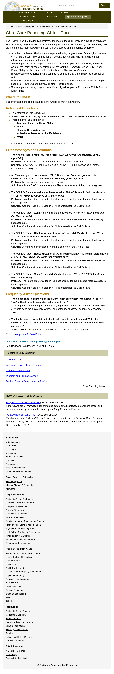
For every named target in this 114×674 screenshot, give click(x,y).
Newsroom (11, 464)
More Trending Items (94, 386)
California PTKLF (15, 359)
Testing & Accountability (58, 13)
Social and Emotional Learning (20, 539)
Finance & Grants (28, 17)
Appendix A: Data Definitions (31, 334)
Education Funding (15, 517)
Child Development (15, 568)
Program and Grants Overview (22, 376)
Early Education (46, 26)
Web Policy (11, 654)
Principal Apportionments (17, 579)
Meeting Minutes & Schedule (19, 485)
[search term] (78, 5)
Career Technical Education (19, 557)
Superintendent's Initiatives (18, 471)
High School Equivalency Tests (20, 528)
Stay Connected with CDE (18, 468)
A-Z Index (10, 651)
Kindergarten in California (18, 536)
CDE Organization (14, 449)
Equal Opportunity (14, 457)
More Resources (17, 641)
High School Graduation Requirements (24, 532)
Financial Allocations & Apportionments (24, 525)
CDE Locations (13, 442)
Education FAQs (13, 619)
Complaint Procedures (16, 506)
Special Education (14, 590)
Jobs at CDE (12, 460)
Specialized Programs (78, 17)
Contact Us (11, 453)
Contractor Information (66, 26)
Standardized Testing (16, 594)
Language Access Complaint (19, 622)
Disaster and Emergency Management (24, 572)
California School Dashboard (19, 499)
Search (104, 5)
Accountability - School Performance (23, 553)
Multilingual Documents (17, 630)
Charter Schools (13, 561)
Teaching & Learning (29, 13)
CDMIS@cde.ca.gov (48, 341)
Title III (9, 601)
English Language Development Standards (26, 521)
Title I (8, 597)
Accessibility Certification (17, 658)
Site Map (21, 651)
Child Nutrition (12, 564)
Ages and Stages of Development (24, 365)
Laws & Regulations (15, 626)
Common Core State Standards (20, 503)
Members (10, 489)
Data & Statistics (51, 17)
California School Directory (18, 611)
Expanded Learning (15, 575)
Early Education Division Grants (23, 402)
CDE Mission (12, 446)
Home (10, 26)
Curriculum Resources (16, 514)
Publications (11, 633)
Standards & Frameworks (18, 543)
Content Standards (15, 510)
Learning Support (28, 20)
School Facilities (13, 586)
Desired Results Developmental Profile (26, 381)
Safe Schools (12, 583)
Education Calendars (16, 615)
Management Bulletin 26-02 (20, 414)
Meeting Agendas (14, 482)
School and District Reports (19, 637)
